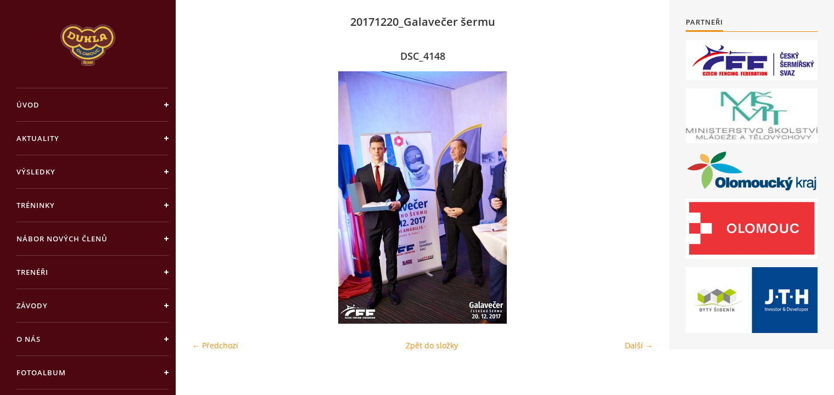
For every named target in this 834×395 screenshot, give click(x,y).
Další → (639, 345)
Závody (32, 306)
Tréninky (35, 205)
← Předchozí (215, 345)
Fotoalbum (41, 372)
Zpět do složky (432, 345)
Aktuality (37, 138)
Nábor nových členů (62, 239)
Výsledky (35, 172)
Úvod (28, 105)
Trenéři (32, 272)
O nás (28, 339)
